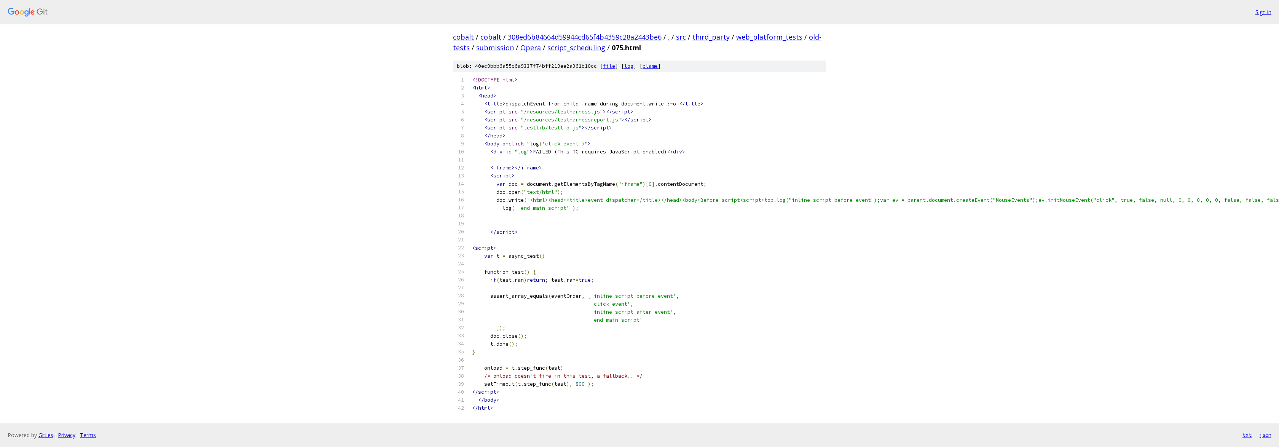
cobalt (463, 37)
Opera (530, 47)
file (609, 66)
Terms (88, 435)
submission (495, 47)
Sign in (1263, 12)
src (681, 37)
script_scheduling (576, 47)
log (628, 66)
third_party (711, 37)
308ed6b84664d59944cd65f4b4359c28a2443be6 (585, 37)
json (1265, 434)
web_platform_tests (769, 37)
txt (1247, 434)
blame (650, 66)
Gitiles (45, 435)
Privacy (66, 435)
